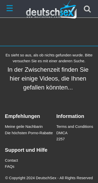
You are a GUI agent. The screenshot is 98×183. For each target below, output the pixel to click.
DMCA (62, 133)
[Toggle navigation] (10, 9)
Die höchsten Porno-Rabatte (29, 133)
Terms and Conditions (74, 126)
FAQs (9, 166)
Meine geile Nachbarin (24, 126)
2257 (60, 139)
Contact (11, 160)
